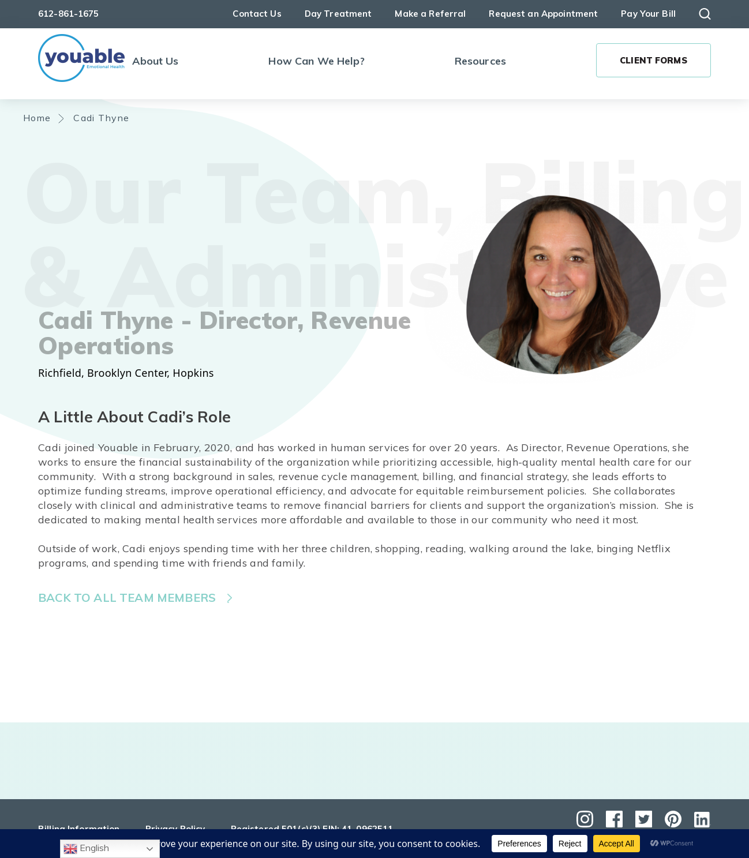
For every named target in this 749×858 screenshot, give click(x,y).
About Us (155, 61)
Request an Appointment (543, 13)
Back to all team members (127, 597)
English (86, 849)
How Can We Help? (316, 61)
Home (37, 117)
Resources (480, 61)
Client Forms (653, 60)
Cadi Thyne (101, 117)
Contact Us (257, 13)
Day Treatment (338, 13)
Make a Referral (430, 13)
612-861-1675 (68, 13)
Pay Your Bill (648, 13)
